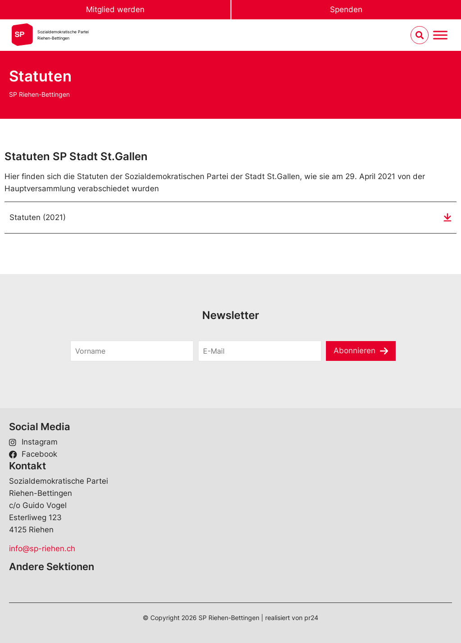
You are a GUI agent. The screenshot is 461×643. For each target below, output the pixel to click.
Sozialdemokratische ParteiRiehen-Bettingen (63, 34)
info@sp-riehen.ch (42, 548)
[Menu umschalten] (440, 35)
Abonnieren (354, 350)
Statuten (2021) (37, 217)
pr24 (311, 617)
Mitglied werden (115, 9)
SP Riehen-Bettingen (39, 94)
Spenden (346, 9)
